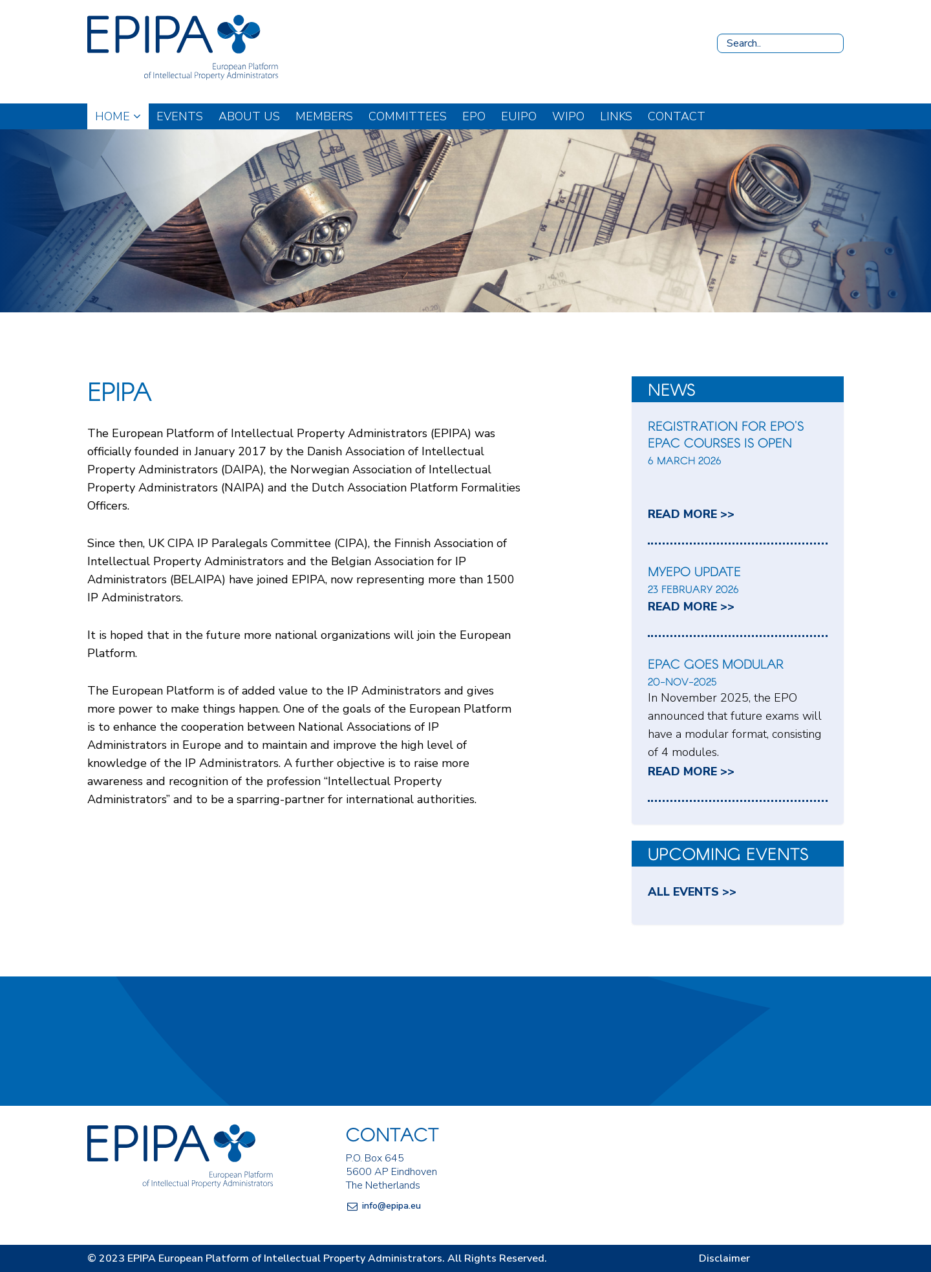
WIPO (568, 116)
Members (324, 116)
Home (118, 116)
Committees (408, 116)
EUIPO (519, 116)
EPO (474, 116)
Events (179, 116)
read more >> (691, 514)
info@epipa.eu (391, 1206)
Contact (676, 116)
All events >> (692, 892)
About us (249, 116)
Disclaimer (724, 1258)
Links (616, 116)
